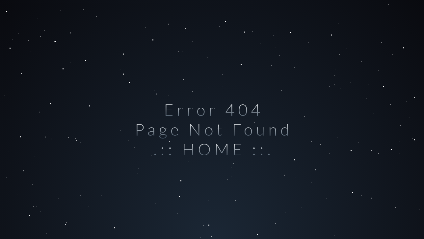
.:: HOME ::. (213, 149)
